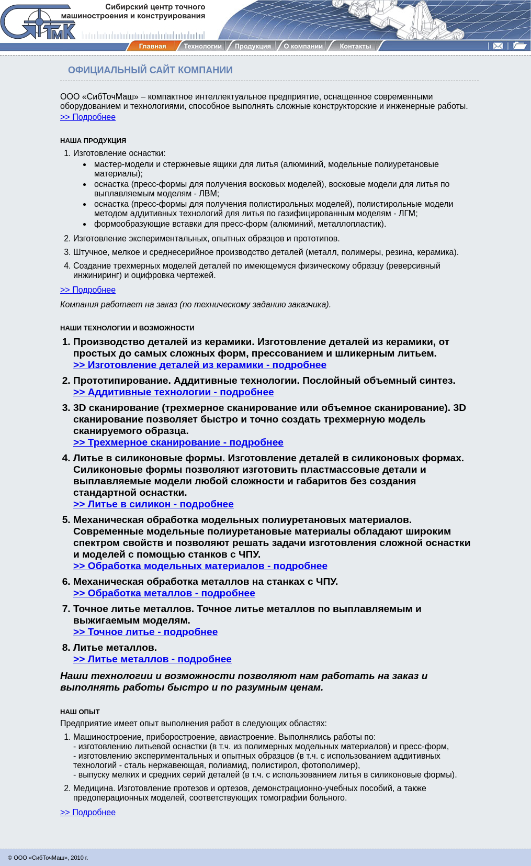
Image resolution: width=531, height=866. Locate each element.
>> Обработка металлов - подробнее (164, 592)
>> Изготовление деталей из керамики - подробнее (199, 364)
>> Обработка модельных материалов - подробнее (200, 565)
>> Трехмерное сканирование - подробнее (178, 442)
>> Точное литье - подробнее (145, 631)
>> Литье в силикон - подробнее (153, 503)
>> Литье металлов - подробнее (152, 658)
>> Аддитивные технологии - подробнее (173, 391)
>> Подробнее (88, 117)
